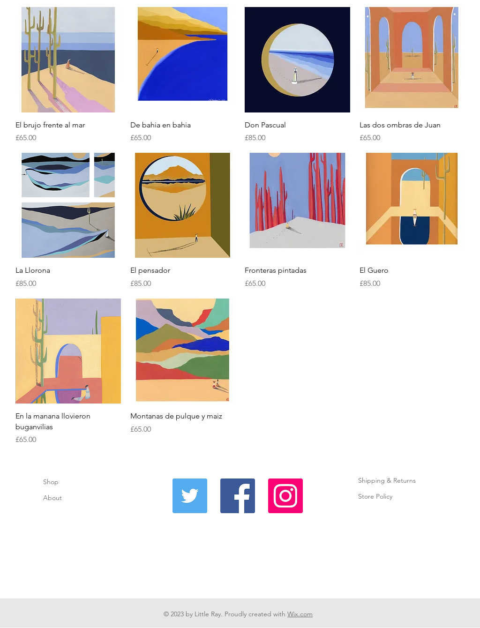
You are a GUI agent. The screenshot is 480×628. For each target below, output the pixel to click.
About (53, 497)
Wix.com (300, 614)
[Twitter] (189, 495)
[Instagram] (285, 495)
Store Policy (375, 496)
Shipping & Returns (387, 480)
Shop (51, 482)
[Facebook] (237, 495)
